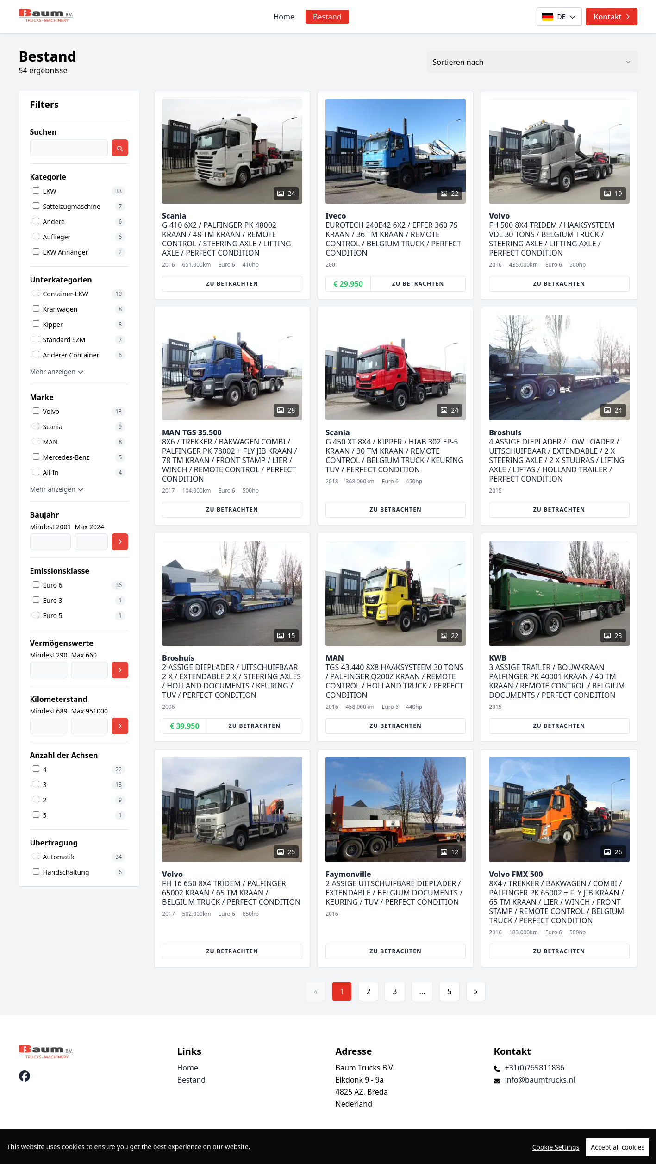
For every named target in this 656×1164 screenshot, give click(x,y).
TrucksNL (73, 1151)
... (422, 991)
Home (283, 17)
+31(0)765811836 (535, 1068)
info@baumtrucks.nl (540, 1080)
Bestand (327, 17)
